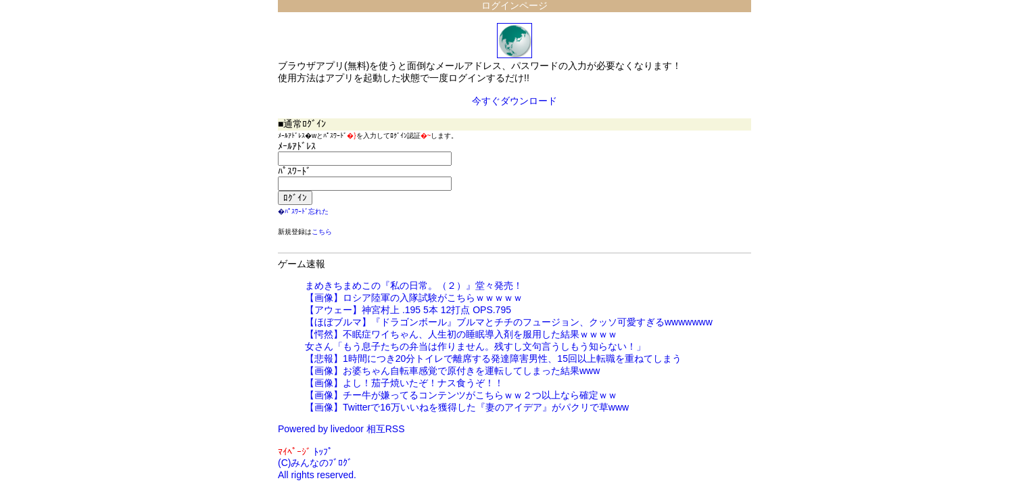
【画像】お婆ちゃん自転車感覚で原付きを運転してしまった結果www (452, 370)
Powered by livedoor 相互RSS (341, 428)
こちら (322, 231)
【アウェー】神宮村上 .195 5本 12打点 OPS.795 (408, 309)
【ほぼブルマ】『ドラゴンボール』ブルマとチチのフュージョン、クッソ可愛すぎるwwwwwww (509, 322)
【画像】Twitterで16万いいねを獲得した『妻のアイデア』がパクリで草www (467, 407)
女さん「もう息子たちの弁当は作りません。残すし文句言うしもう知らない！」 (475, 346)
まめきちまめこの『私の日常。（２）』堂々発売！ (414, 285)
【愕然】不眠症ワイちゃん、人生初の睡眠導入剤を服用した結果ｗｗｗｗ (461, 334)
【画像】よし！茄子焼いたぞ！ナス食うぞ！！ (404, 382)
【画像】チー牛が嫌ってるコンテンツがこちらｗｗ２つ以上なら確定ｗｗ (461, 395)
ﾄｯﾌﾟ (323, 451)
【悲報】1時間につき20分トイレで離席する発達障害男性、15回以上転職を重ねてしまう (493, 358)
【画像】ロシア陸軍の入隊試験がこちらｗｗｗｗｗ (414, 297)
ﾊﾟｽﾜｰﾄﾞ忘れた (307, 211)
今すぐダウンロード (514, 100)
